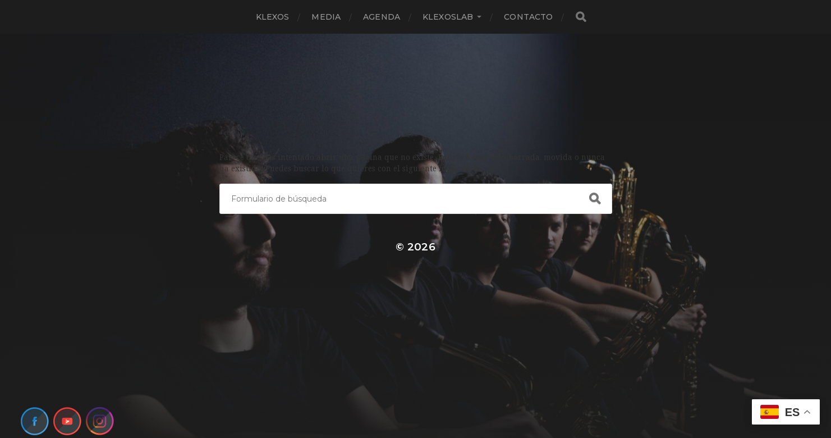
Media (326, 17)
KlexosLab (448, 17)
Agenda (381, 17)
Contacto (528, 17)
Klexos (273, 17)
